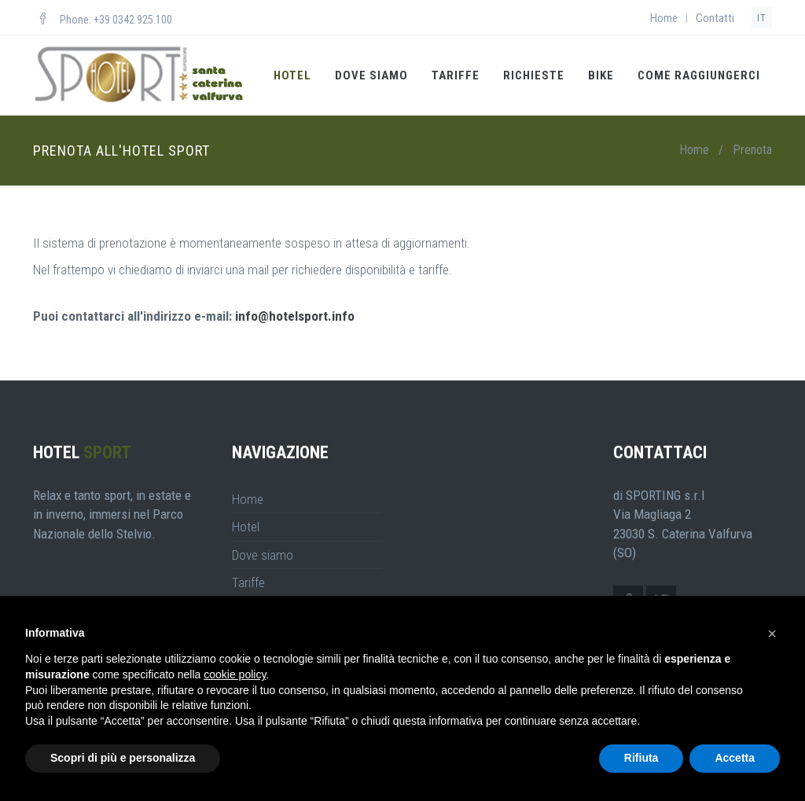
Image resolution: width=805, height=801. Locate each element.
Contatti (715, 18)
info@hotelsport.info (295, 316)
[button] (772, 633)
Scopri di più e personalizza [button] (122, 757)
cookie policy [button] (235, 674)
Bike (601, 75)
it (761, 18)
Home (664, 18)
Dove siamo (371, 75)
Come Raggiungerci (699, 75)
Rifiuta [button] (641, 757)
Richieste (533, 75)
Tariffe (456, 75)
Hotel (292, 75)
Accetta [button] (735, 757)
